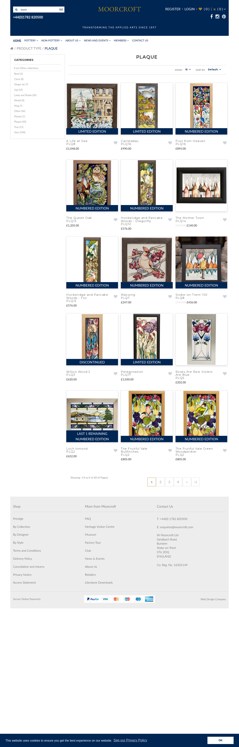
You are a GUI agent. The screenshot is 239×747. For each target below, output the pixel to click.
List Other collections (27, 68)
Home (17, 40)
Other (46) (19, 111)
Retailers (90, 713)
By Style (18, 681)
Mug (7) (18, 105)
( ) (204, 9)
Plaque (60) (20, 121)
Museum (90, 673)
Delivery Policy (22, 697)
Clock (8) (19, 79)
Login (189, 9)
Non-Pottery (50, 40)
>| (195, 482)
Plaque (51, 48)
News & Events (95, 697)
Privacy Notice (22, 713)
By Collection (21, 665)
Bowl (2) (18, 73)
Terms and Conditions (27, 689)
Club (88, 689)
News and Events (96, 40)
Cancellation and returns (28, 705)
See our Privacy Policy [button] (130, 740)
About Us (71, 40)
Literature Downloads (99, 721)
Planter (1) (19, 116)
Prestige (18, 657)
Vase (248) (19, 132)
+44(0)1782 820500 (28, 17)
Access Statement (24, 721)
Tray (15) (18, 127)
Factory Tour (93, 681)
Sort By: (200, 69)
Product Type (29, 48)
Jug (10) (18, 89)
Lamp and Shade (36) (25, 95)
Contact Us (140, 40)
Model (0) (19, 100)
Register (173, 9)
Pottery (30, 40)
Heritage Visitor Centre (99, 665)
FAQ (88, 657)
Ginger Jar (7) (21, 84)
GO (61, 9)
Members (120, 40)
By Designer (21, 673)
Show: (178, 69)
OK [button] (220, 740)
